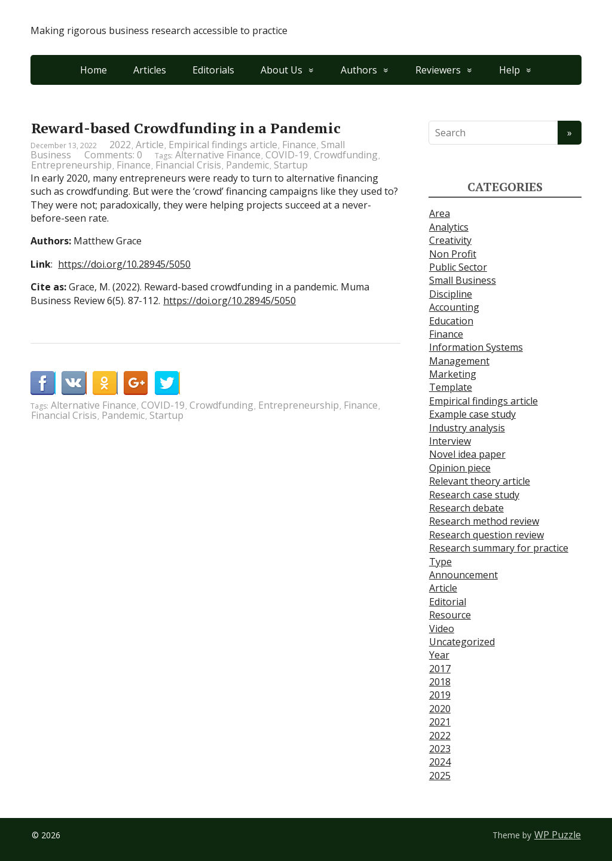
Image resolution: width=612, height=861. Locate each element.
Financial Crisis (188, 164)
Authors (359, 69)
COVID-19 (287, 154)
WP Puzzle (557, 834)
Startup (291, 164)
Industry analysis (467, 427)
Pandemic (247, 164)
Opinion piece (460, 467)
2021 (440, 721)
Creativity (450, 240)
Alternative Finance (218, 154)
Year (439, 654)
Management (459, 360)
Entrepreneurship (71, 164)
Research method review (484, 521)
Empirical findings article (223, 144)
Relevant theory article (479, 481)
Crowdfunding (346, 154)
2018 (440, 681)
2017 (440, 668)
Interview (450, 441)
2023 (440, 748)
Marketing (452, 374)
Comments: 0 (113, 154)
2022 (120, 144)
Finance (299, 144)
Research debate (466, 507)
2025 (440, 775)
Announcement (463, 574)
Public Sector (458, 267)
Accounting (454, 307)
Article (150, 144)
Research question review (486, 534)
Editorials (213, 69)
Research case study (474, 494)
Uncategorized (462, 641)
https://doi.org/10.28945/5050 (124, 264)
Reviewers (438, 69)
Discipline (450, 294)
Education (451, 320)
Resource (450, 614)
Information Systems (476, 347)
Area (439, 213)
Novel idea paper (467, 454)
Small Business (462, 280)
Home (93, 69)
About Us (281, 69)
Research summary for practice (498, 547)
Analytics (449, 227)
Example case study (472, 414)
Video (441, 628)
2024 (440, 761)
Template (450, 387)
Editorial (447, 601)
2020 (440, 708)
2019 (440, 694)
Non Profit (452, 254)
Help (509, 69)
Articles (149, 69)
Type (440, 561)
